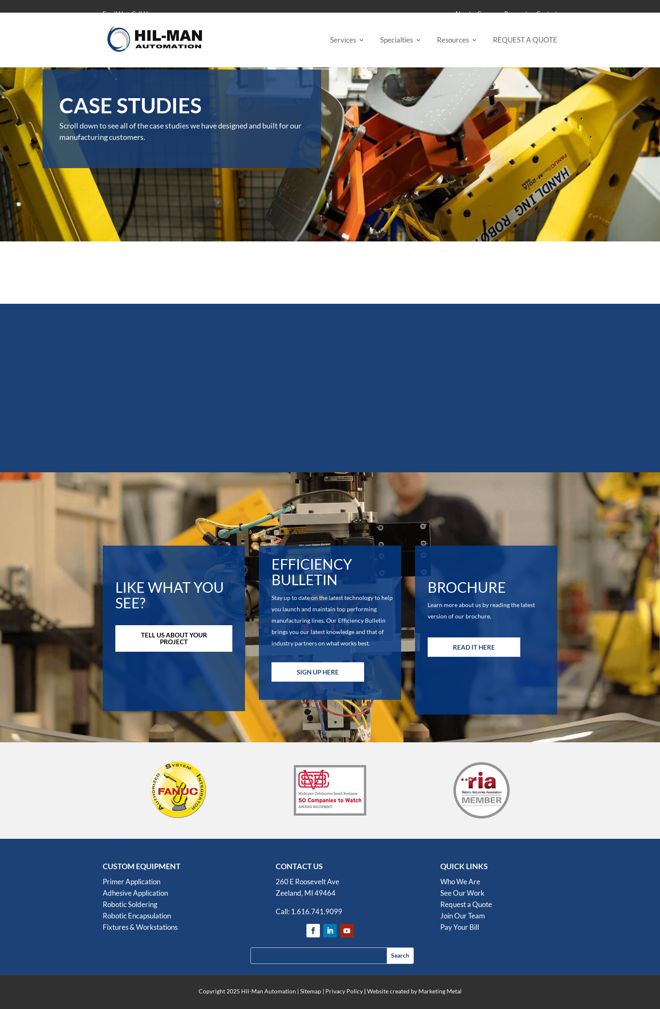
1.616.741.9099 (316, 911)
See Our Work (462, 893)
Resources (453, 40)
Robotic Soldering (130, 904)
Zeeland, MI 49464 (305, 893)
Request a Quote (466, 904)
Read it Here (474, 647)
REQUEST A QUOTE (525, 40)
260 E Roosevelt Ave (307, 881)
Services (343, 40)
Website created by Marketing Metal (414, 991)
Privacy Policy (344, 991)
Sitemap (310, 991)
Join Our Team (462, 915)
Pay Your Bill (459, 927)
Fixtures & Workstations (140, 927)
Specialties (396, 40)
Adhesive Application (135, 893)
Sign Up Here (318, 672)
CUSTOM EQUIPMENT (142, 866)
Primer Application (131, 881)
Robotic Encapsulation (137, 915)
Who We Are (460, 881)
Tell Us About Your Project (174, 638)
